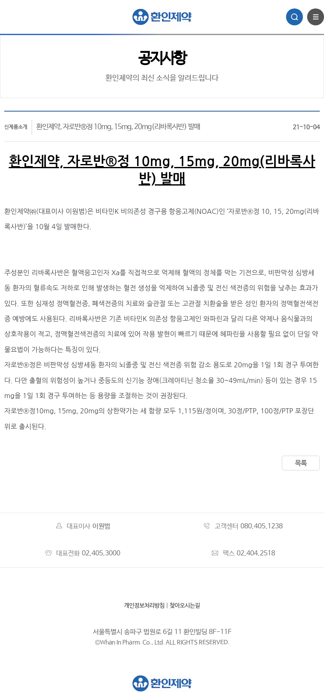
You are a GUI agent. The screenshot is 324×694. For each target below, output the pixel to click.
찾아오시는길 (185, 605)
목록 (301, 463)
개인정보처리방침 (144, 605)
